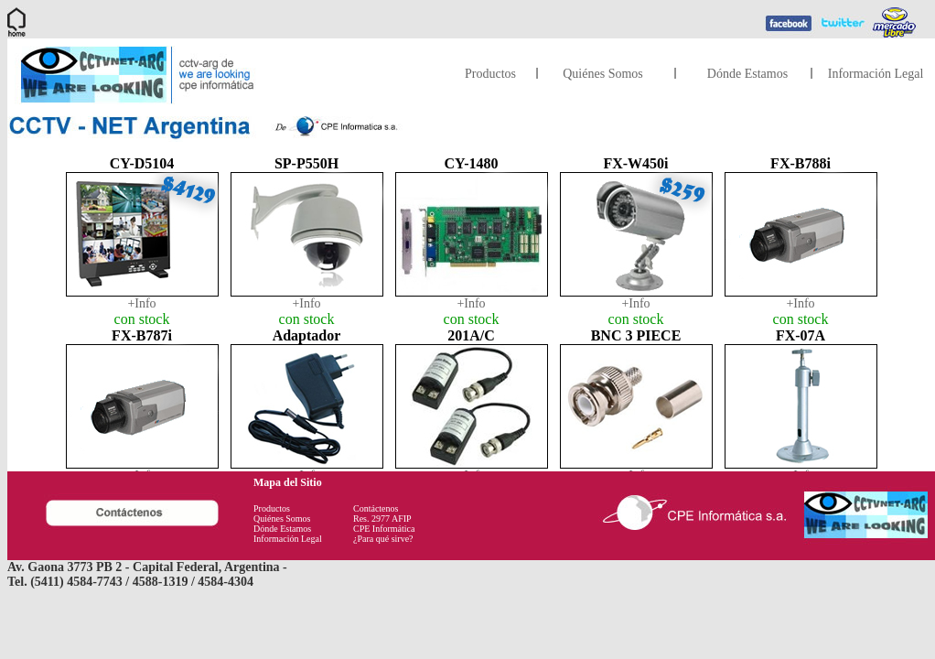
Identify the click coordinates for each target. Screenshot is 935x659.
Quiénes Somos (603, 74)
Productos (490, 74)
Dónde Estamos (747, 74)
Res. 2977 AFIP (382, 518)
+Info (141, 303)
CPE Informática (383, 529)
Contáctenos (375, 508)
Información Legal (876, 74)
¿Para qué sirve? (383, 539)
